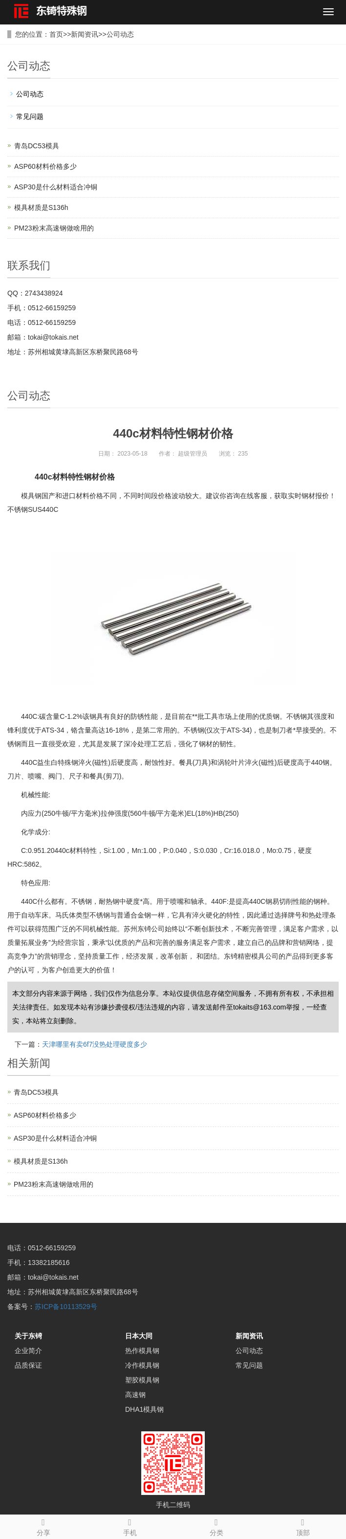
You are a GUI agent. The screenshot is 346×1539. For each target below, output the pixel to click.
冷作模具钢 (142, 1365)
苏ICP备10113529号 (66, 1306)
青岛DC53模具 (36, 146)
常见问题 (29, 116)
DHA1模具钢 (144, 1409)
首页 (56, 34)
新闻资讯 (84, 34)
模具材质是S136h (41, 207)
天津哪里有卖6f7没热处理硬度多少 (94, 1044)
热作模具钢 (142, 1351)
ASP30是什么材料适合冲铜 (55, 187)
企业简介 (28, 1351)
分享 (43, 1526)
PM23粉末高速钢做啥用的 (54, 228)
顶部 (303, 1526)
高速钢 (135, 1395)
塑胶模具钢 (142, 1380)
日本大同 (138, 1336)
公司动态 (120, 34)
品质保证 (28, 1365)
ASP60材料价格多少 (45, 166)
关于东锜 (28, 1336)
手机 (129, 1526)
